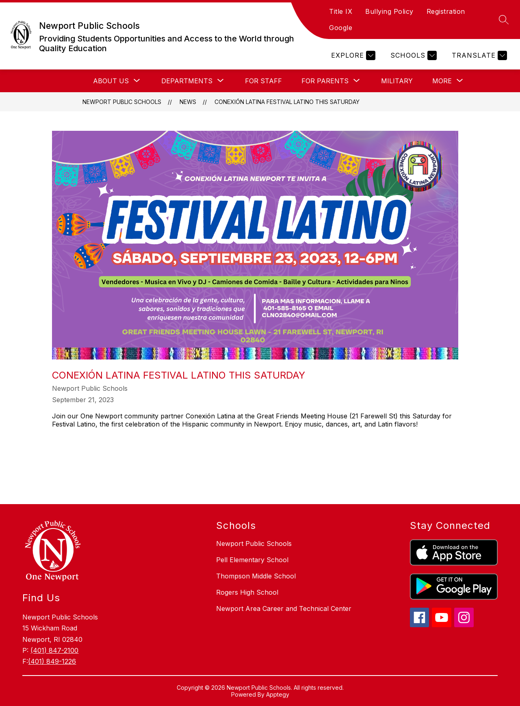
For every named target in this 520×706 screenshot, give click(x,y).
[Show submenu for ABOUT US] (111, 81)
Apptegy (277, 694)
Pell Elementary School (252, 560)
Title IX (340, 11)
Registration (446, 11)
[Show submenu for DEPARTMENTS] (186, 81)
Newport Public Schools (121, 101)
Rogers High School (247, 592)
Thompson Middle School (256, 576)
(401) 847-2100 (54, 650)
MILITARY (397, 81)
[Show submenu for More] (442, 81)
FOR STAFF (263, 81)
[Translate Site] (478, 55)
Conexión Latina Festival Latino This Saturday (287, 101)
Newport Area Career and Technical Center (283, 608)
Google (340, 28)
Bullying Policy (389, 11)
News (188, 101)
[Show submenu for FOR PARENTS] (325, 81)
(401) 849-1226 (52, 661)
